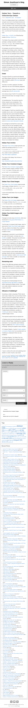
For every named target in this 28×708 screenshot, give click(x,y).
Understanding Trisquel (7, 512)
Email (4, 395)
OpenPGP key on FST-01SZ (8, 517)
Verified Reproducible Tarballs (9, 467)
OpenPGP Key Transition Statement (10, 589)
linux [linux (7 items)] (12, 433)
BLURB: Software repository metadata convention (12, 598)
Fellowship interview (7, 624)
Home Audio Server (7, 650)
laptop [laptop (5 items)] (4, 433)
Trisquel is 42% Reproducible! (9, 507)
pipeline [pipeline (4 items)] (16, 435)
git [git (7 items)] (21, 428)
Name (4, 390)
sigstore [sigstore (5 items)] (14, 438)
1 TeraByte (5, 656)
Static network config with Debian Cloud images (12, 530)
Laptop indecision (6, 572)
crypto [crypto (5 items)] (14, 426)
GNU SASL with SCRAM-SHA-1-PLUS (10, 614)
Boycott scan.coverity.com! (8, 679)
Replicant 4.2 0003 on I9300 (8, 576)
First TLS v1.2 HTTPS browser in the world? (11, 673)
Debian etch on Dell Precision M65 (9, 686)
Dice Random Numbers (7, 579)
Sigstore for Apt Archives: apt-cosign (10, 499)
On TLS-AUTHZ (6, 649)
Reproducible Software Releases (9, 470)
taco (24, 356)
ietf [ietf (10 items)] (22, 432)
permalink (16, 357)
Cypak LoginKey (6, 692)
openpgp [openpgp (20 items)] (21, 433)
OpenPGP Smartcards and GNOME (10, 578)
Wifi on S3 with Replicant (8, 583)
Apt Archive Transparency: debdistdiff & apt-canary (13, 509)
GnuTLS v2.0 (5, 651)
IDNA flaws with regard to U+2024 (9, 643)
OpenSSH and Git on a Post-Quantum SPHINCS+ (13, 472)
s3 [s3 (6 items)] (22, 436)
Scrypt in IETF (5, 567)
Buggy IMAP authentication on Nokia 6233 (11, 675)
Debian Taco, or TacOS (7, 35)
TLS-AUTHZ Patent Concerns (9, 678)
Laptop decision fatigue (7, 570)
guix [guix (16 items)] (14, 432)
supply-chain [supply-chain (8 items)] (9, 440)
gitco (4, 689)
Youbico (4, 670)
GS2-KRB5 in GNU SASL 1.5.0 (9, 622)
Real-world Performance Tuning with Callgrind (12, 641)
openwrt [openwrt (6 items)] (8, 435)
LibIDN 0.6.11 (5, 691)
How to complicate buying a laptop (9, 522)
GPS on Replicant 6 (7, 554)
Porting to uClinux (6, 666)
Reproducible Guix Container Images (10, 454)
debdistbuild (17, 218)
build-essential (10, 229)
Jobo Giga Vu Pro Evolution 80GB (9, 676)
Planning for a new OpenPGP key (9, 549)
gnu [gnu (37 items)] (12, 430)
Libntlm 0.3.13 (5, 685)
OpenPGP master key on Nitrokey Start (10, 508)
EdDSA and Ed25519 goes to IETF (10, 573)
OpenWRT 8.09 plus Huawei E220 (9, 631)
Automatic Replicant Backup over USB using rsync (13, 559)
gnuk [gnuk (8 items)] (18, 430)
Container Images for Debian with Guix (10, 459)
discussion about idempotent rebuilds (14, 121)
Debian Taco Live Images (10, 200)
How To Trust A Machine (7, 495)
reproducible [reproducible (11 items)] (11, 436)
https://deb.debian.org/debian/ (9, 154)
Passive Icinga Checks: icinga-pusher (10, 538)
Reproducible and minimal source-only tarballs (12, 478)
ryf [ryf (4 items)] (20, 436)
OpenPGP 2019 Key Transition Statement (11, 547)
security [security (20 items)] (7, 438)
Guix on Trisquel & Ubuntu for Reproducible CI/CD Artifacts (14, 456)
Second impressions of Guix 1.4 (9, 518)
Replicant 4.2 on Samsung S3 (9, 593)
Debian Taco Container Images (11, 166)
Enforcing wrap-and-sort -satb (8, 489)
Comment (5, 371)
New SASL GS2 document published (10, 683)
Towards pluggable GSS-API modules (10, 533)
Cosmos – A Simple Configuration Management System (14, 563)
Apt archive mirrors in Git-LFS (8, 482)
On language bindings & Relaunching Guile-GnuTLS (13, 524)
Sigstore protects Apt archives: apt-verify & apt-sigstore (13, 504)
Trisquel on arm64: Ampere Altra (9, 483)
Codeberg (4, 312)
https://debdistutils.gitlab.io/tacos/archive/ (12, 161)
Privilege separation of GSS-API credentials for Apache (14, 527)
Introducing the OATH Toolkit (8, 611)
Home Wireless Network (7, 640)
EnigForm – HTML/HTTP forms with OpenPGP (12, 680)
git (7, 356)
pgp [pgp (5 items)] (12, 435)
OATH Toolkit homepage (18, 324)
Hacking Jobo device (7, 672)
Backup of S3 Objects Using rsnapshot (10, 449)
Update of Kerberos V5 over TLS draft (10, 695)
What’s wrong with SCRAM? (8, 534)
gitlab (9, 356)
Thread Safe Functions (7, 628)
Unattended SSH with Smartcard (9, 606)
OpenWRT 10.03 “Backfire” (8, 621)
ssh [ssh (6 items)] (4, 440)
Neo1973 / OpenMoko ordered (9, 663)
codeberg (20, 355)
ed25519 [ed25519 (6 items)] (11, 428)
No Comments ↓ (18, 17)
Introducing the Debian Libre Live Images (11, 460)
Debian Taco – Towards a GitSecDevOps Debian (12, 451)
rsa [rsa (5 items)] (18, 436)
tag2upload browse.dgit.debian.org (10, 282)
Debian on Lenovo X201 (7, 615)
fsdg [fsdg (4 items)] (16, 428)
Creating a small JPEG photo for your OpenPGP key (13, 591)
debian (24, 355)
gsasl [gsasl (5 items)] (9, 431)
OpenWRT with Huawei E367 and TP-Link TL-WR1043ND (14, 608)
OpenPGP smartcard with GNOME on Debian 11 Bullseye (14, 535)
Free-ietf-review (6, 669)
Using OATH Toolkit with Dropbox (9, 604)
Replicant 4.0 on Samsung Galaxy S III (10, 596)
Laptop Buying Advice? (7, 575)
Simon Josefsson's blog (14, 2)
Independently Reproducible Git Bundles (11, 462)
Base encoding (6, 693)
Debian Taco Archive (9, 145)
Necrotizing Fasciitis (7, 595)
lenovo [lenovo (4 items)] (8, 433)
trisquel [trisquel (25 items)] (18, 440)
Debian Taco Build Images (14, 226)
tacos (3, 357)
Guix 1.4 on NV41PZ (7, 520)
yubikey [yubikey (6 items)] (10, 442)
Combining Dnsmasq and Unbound (10, 562)
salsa (17, 356)
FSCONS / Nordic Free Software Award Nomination (13, 634)
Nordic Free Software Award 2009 (9, 625)
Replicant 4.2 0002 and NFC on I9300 (10, 585)
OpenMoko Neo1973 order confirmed (10, 659)
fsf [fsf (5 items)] (18, 428)
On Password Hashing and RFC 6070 (10, 612)
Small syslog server (7, 605)
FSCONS (4, 647)
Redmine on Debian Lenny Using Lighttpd (11, 633)
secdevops (21, 356)
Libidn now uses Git (7, 667)
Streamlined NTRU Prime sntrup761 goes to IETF (12, 492)
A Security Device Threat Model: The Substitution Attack (14, 496)
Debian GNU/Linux (11, 37)
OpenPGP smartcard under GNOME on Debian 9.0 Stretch (14, 551)
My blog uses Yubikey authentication (10, 638)
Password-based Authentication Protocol (11, 682)
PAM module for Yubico (7, 644)
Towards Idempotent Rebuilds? (9, 476)
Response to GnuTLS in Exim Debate (10, 646)
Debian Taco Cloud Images (10, 184)
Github (17, 702)
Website (4, 400)
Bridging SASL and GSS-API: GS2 (9, 620)
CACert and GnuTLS (7, 630)
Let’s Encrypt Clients (7, 557)
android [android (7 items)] (4, 426)
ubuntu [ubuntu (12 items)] (5, 442)
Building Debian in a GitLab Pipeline (10, 463)
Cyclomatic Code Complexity (8, 637)
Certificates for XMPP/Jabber (8, 569)
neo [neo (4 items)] (15, 433)
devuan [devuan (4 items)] (7, 428)
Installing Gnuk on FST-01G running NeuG (11, 546)
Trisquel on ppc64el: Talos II (8, 488)
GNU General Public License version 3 (10, 664)
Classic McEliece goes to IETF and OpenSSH (12, 486)
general (12, 355)
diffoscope (16, 80)
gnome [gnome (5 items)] (6, 430)
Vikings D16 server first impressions (10, 550)
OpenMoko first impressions (8, 657)
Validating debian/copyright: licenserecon (11, 485)
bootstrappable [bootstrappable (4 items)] (10, 426)
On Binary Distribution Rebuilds (9, 469)
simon (13, 17)
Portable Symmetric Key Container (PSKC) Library (13, 601)
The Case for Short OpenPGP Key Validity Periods (13, 580)
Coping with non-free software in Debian (11, 491)
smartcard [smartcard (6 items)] (19, 438)
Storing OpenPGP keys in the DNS (10, 627)
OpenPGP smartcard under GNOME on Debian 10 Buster (14, 540)
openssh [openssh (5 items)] (4, 435)
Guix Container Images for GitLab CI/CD (11, 475)
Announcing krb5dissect (7, 688)
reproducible (13, 356)
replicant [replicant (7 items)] (4, 436)
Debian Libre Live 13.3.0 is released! (10, 450)
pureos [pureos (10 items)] (21, 435)
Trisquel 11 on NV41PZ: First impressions (11, 521)
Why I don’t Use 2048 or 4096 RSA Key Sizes (12, 556)
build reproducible (15, 91)
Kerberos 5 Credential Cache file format (10, 696)
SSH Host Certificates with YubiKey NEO (11, 566)
